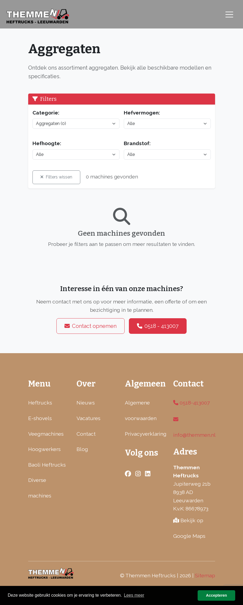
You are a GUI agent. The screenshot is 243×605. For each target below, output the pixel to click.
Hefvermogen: (142, 113)
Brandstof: (137, 143)
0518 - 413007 (158, 326)
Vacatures (88, 418)
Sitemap (205, 575)
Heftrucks (40, 403)
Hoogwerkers (44, 449)
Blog (82, 449)
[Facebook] (235, 302)
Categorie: (45, 113)
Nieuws (86, 403)
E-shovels (40, 418)
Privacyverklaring (145, 434)
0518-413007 (191, 403)
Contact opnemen (90, 326)
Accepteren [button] (216, 595)
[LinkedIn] (235, 317)
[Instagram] (235, 287)
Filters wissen (56, 177)
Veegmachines (46, 434)
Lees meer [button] (134, 595)
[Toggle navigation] (229, 14)
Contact (86, 434)
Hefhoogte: (46, 143)
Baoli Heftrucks (47, 465)
